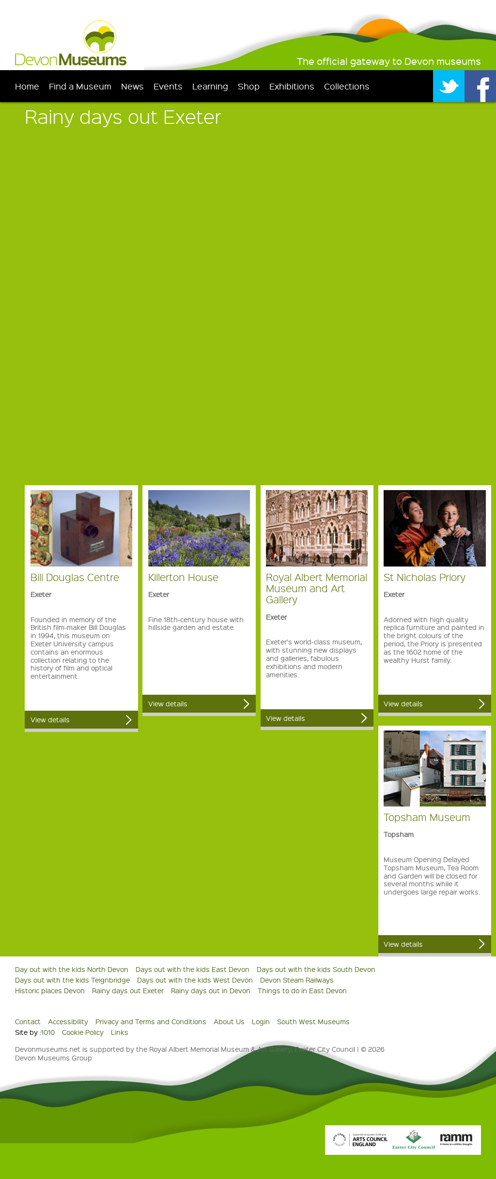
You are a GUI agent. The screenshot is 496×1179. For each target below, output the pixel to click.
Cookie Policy (83, 1032)
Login (261, 1021)
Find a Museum (80, 85)
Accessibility (68, 1021)
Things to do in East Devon (302, 990)
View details (50, 719)
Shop (249, 85)
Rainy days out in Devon (210, 990)
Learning (210, 85)
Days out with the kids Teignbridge (72, 979)
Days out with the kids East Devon (192, 969)
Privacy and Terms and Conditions (150, 1021)
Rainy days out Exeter (128, 990)
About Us (229, 1021)
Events (168, 85)
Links (119, 1032)
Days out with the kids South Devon (316, 969)
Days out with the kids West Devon (195, 979)
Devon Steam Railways (297, 979)
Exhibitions (291, 85)
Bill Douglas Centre (75, 576)
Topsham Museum (427, 816)
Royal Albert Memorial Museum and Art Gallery (316, 588)
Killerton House (183, 576)
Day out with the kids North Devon (71, 969)
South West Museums (313, 1021)
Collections (347, 85)
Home (27, 85)
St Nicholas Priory (424, 576)
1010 (48, 1032)
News (132, 85)
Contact (28, 1021)
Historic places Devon (50, 990)
